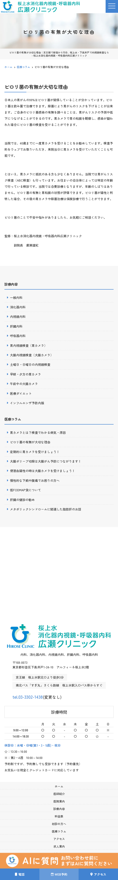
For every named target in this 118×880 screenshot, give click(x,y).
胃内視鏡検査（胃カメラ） (28, 345)
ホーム (59, 786)
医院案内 (59, 801)
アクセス (59, 839)
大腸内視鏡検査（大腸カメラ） (31, 355)
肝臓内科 (16, 326)
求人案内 (59, 846)
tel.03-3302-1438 (34, 696)
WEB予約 (59, 874)
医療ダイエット (21, 393)
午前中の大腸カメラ (24, 383)
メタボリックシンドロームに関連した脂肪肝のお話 (45, 509)
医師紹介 (59, 794)
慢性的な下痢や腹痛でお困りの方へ (35, 480)
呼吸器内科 (17, 336)
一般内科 (16, 297)
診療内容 (59, 809)
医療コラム (59, 831)
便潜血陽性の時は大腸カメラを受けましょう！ (42, 470)
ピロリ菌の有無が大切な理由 (30, 442)
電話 (20, 874)
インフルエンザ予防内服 (27, 403)
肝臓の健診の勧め (22, 499)
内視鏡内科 (17, 316)
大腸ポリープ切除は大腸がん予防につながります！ (45, 461)
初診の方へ (59, 824)
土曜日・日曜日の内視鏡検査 (30, 364)
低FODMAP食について (25, 490)
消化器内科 (17, 307)
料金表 (59, 816)
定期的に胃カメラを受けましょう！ (35, 451)
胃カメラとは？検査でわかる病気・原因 (38, 432)
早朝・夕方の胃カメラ (25, 374)
